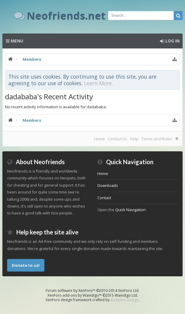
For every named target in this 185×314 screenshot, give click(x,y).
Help (134, 138)
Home (99, 138)
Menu (14, 41)
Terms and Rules (157, 138)
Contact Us (117, 138)
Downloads (107, 185)
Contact (104, 197)
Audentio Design (125, 299)
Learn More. (98, 83)
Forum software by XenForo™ (92, 290)
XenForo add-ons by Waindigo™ (74, 295)
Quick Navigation (130, 209)
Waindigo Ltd (126, 295)
